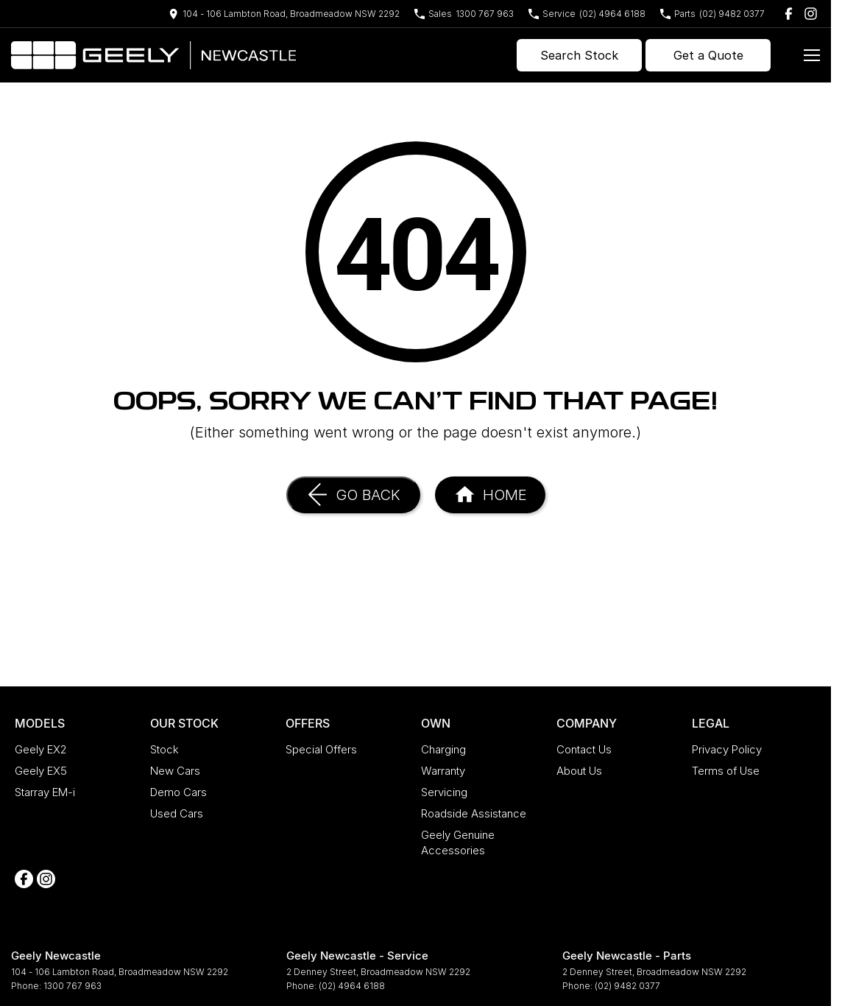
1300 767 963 (72, 985)
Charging (443, 749)
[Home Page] (153, 55)
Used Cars (176, 813)
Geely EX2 (41, 749)
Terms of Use (726, 771)
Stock (164, 749)
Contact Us (584, 749)
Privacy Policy (727, 749)
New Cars (175, 771)
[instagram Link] (811, 13)
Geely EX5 (41, 771)
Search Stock (579, 55)
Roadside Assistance (473, 813)
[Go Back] (353, 494)
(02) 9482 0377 (627, 985)
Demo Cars (178, 792)
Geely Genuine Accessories (458, 842)
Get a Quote (708, 55)
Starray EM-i (45, 792)
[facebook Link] (788, 13)
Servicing (444, 792)
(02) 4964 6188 (352, 985)
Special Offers (321, 749)
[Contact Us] (284, 13)
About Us (579, 771)
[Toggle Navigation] (812, 55)
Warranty (443, 771)
